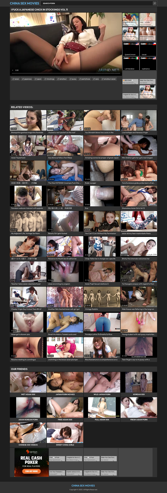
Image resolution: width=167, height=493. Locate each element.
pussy (74, 79)
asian (17, 79)
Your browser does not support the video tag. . (66, 44)
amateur (63, 79)
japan (39, 79)
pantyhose (86, 79)
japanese (28, 79)
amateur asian (110, 79)
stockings (50, 79)
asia (97, 79)
